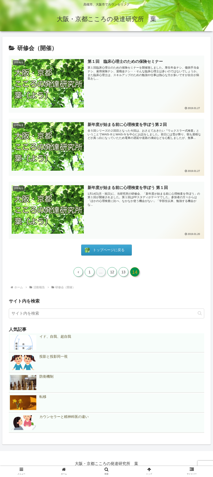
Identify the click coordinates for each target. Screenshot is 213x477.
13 (124, 272)
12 (112, 272)
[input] (106, 314)
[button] (200, 313)
